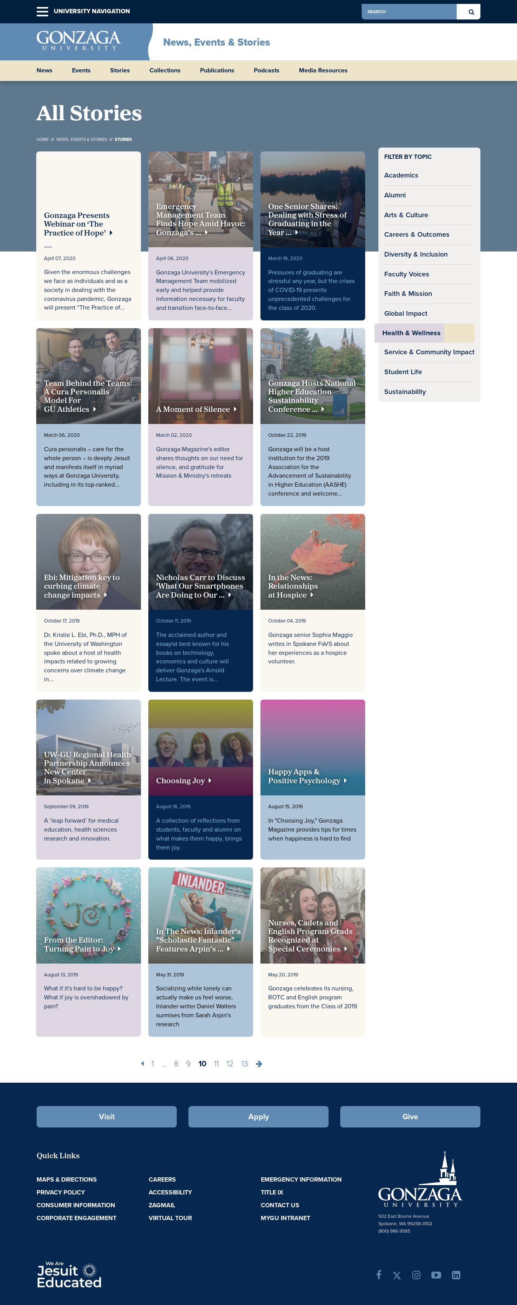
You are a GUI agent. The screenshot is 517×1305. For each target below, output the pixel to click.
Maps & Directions (67, 1179)
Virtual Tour (170, 1218)
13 (244, 1063)
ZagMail (162, 1205)
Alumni (395, 195)
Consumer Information (76, 1205)
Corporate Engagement (76, 1218)
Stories (120, 70)
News (45, 70)
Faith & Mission (408, 293)
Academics (401, 175)
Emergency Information (301, 1179)
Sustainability (405, 392)
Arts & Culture (406, 215)
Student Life (403, 372)
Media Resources (323, 70)
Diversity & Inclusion (416, 254)
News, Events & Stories (216, 42)
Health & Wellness (411, 333)
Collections (165, 70)
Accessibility (170, 1192)
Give (410, 1116)
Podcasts (267, 70)
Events (81, 70)
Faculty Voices (406, 274)
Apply (258, 1116)
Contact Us (280, 1205)
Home (43, 139)
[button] (42, 12)
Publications (217, 70)
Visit (107, 1116)
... (164, 1063)
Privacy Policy (61, 1192)
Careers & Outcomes (417, 234)
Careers (162, 1179)
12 (230, 1063)
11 (216, 1063)
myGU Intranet (285, 1218)
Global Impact (405, 313)
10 (202, 1063)
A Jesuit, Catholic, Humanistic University (103, 1273)
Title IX (272, 1192)
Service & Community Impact (429, 352)
